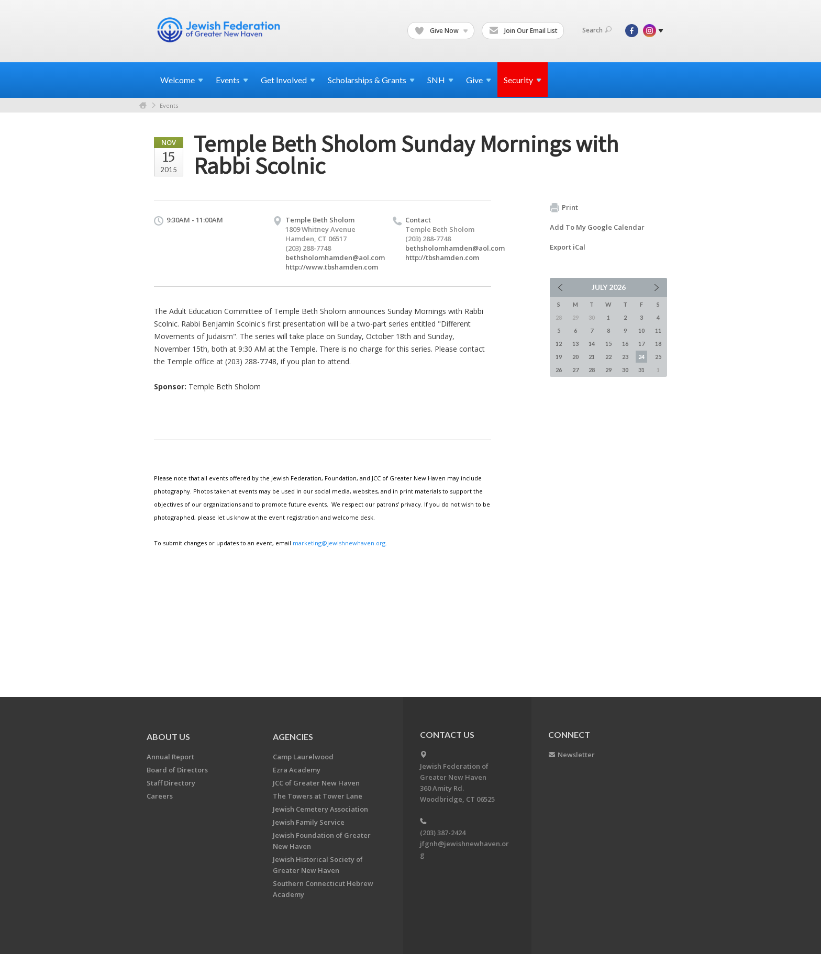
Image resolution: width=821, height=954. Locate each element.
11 (658, 330)
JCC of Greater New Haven (316, 783)
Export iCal (567, 247)
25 (658, 356)
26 (559, 369)
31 (641, 369)
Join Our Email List (523, 31)
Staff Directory (171, 783)
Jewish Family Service (309, 822)
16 (625, 343)
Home (143, 105)
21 (592, 356)
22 (608, 356)
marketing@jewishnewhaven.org (339, 543)
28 (592, 369)
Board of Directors (177, 770)
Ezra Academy (296, 770)
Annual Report (170, 756)
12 (559, 343)
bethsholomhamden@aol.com (335, 257)
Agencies (293, 737)
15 (608, 343)
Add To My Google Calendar (597, 227)
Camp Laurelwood (303, 756)
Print (564, 208)
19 (559, 356)
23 (625, 356)
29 (608, 369)
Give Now (441, 31)
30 (625, 369)
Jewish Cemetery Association (320, 809)
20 (575, 356)
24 (641, 356)
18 (658, 343)
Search (597, 30)
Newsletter (576, 754)
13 (575, 343)
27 (575, 369)
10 (641, 330)
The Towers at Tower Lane (317, 796)
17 (641, 343)
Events (169, 105)
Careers (160, 796)
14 (592, 343)
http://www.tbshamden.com (331, 267)
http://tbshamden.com (442, 257)
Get (288, 80)
